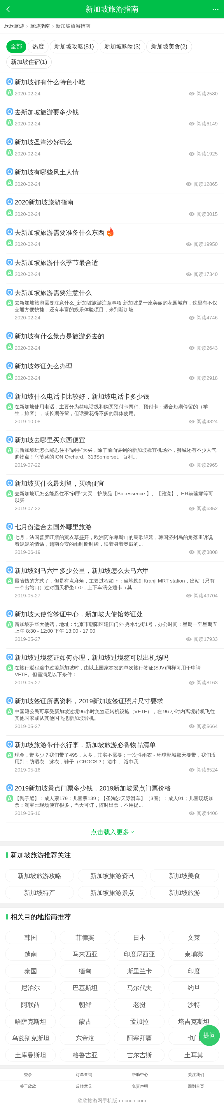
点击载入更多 (112, 832)
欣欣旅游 (14, 26)
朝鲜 (85, 1004)
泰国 (30, 971)
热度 (38, 46)
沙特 (194, 1004)
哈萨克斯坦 (30, 1021)
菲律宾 (85, 937)
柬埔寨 (193, 954)
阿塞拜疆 (139, 1038)
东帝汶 (85, 1038)
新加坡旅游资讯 (112, 875)
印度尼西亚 (139, 954)
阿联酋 (30, 1004)
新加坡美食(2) (169, 46)
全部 (16, 46)
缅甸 (85, 971)
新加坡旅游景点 (112, 892)
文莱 (194, 937)
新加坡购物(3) (122, 46)
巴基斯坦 (84, 987)
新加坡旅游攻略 (40, 875)
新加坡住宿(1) (29, 62)
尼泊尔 (30, 987)
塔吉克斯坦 (194, 1021)
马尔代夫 (139, 987)
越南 (30, 954)
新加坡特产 (39, 892)
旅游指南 (40, 26)
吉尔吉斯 (139, 1055)
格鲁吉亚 (84, 1055)
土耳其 (193, 1055)
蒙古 (85, 1021)
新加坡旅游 (184, 892)
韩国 (30, 937)
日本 (139, 937)
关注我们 (196, 1074)
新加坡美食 (184, 875)
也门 (194, 1038)
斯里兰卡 (139, 971)
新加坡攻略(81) (74, 46)
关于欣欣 (28, 1086)
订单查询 (84, 1074)
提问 (209, 1035)
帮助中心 (140, 1074)
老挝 (139, 1004)
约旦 (194, 987)
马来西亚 (84, 954)
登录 (28, 1074)
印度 (194, 971)
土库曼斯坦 (30, 1055)
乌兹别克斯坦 (30, 1038)
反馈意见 (84, 1086)
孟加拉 (139, 1021)
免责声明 (140, 1086)
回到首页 (196, 1086)
